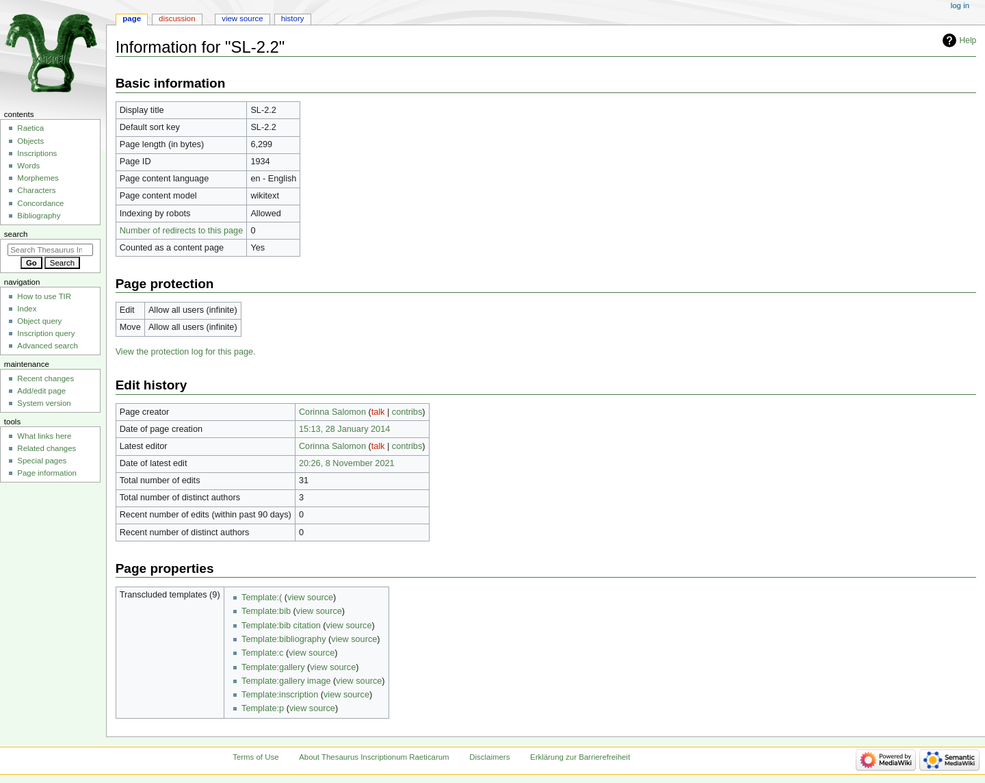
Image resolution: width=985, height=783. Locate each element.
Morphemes (37, 178)
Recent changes (45, 378)
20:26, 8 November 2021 (347, 463)
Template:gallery (272, 667)
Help (968, 40)
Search (16, 234)
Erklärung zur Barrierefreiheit (580, 757)
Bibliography (38, 215)
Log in (960, 5)
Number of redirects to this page (182, 230)
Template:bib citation (281, 625)
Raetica (30, 128)
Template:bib (266, 611)
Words (28, 166)
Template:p (262, 708)
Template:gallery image (285, 681)
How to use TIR (44, 296)
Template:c (262, 653)
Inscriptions (37, 153)
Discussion (177, 18)
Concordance (40, 203)
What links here (44, 436)
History (292, 18)
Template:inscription (279, 694)
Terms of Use (255, 757)
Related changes (46, 448)
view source (310, 597)
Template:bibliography (283, 639)
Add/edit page (41, 391)
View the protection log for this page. (186, 352)
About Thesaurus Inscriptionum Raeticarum (374, 757)
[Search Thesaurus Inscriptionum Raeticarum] (50, 250)
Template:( (261, 597)
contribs (407, 412)
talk (378, 412)
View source (242, 18)
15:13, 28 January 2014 (344, 429)
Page (131, 18)
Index (26, 309)
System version (43, 403)
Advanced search (47, 346)
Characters (36, 190)
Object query (39, 321)
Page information (47, 473)
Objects (30, 141)
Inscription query (46, 333)
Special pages (41, 461)
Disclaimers (489, 757)
